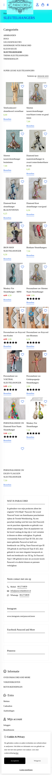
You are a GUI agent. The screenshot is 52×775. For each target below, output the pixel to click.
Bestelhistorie (8, 730)
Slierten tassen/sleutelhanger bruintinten (11, 158)
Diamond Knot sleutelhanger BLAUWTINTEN (11, 206)
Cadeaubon (7, 706)
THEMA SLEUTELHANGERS (15, 55)
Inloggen (6, 725)
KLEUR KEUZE (10, 49)
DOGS (6, 39)
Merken (6, 701)
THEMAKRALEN (10, 59)
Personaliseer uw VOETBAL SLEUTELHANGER (12, 379)
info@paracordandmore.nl (20, 591)
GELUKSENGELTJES (12, 42)
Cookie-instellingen (26, 770)
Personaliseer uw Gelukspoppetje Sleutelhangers (33, 379)
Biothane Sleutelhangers (36, 247)
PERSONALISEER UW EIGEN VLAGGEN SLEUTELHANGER (13, 473)
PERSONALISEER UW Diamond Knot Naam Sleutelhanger (13, 426)
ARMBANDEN (9, 35)
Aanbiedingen (8, 711)
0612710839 (22, 587)
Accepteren (15, 761)
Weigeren (37, 761)
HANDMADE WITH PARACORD (17, 45)
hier (17, 753)
